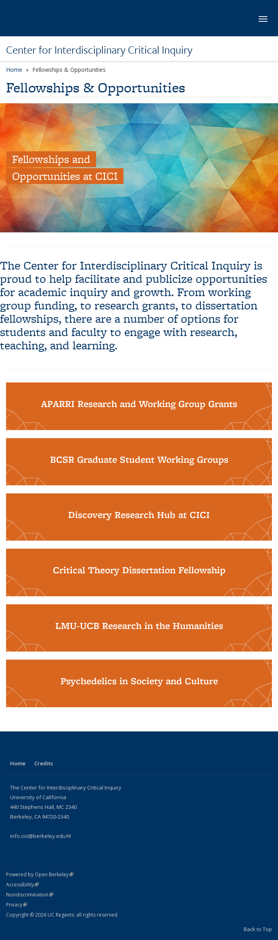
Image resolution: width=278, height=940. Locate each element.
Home (14, 69)
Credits (43, 763)
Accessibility (22, 884)
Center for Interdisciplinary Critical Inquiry (99, 49)
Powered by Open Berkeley (39, 874)
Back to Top (258, 929)
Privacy (16, 904)
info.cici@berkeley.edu (40, 836)
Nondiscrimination (29, 894)
